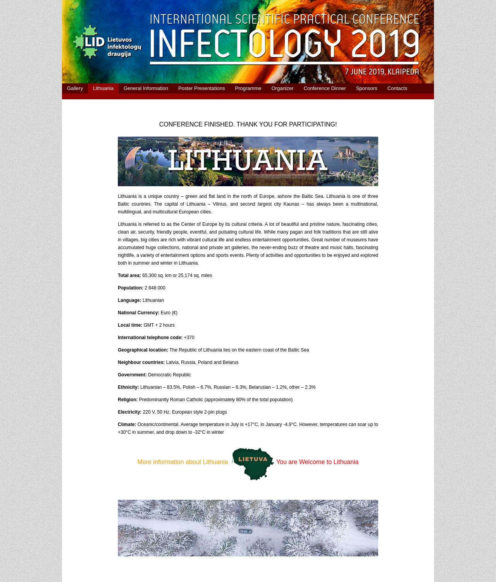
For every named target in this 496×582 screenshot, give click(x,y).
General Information (146, 88)
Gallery (75, 88)
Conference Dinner (325, 88)
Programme (248, 88)
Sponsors (366, 88)
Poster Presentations (201, 88)
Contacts (397, 88)
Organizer (282, 88)
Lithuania (103, 88)
